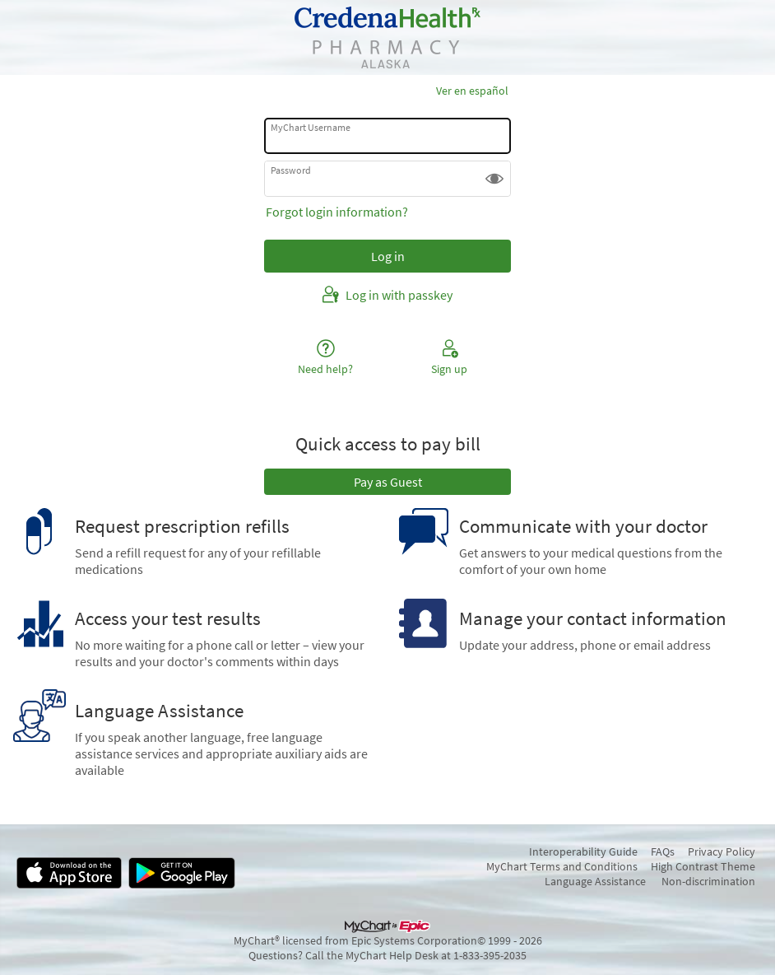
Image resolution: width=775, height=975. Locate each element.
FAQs (663, 851)
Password (291, 170)
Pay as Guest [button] (388, 482)
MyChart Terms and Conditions (562, 866)
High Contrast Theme (703, 866)
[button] (494, 179)
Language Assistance (595, 881)
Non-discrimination (708, 881)
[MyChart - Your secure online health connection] (387, 37)
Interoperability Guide (583, 851)
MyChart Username (310, 127)
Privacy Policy (721, 851)
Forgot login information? (337, 211)
